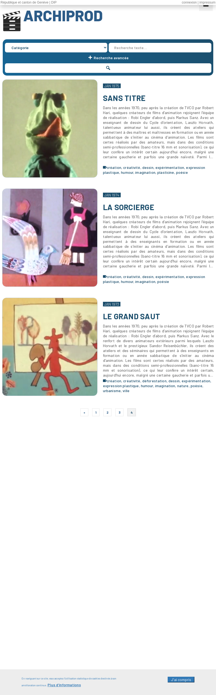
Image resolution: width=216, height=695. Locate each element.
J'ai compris (181, 680)
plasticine (165, 172)
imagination (145, 172)
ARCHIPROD (63, 15)
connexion (189, 2)
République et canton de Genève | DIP (29, 2)
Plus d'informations (64, 686)
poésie (182, 172)
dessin (147, 167)
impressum (207, 2)
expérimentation (169, 167)
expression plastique (121, 385)
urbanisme (112, 390)
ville (126, 390)
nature (183, 385)
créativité (131, 167)
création (114, 167)
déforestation (154, 380)
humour (127, 172)
